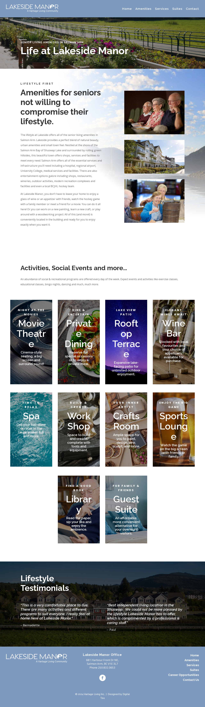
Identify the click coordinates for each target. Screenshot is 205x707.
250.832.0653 (106, 667)
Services (162, 8)
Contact (192, 8)
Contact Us (191, 680)
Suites (177, 8)
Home (127, 8)
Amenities (143, 8)
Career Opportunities (183, 675)
